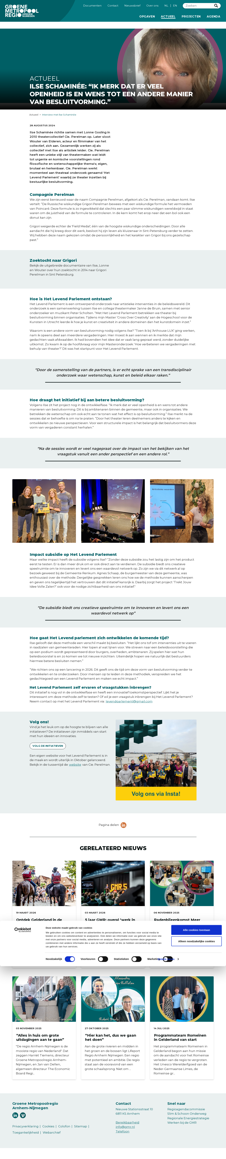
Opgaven (147, 19)
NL (166, 8)
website (75, 764)
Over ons (152, 8)
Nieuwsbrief (132, 8)
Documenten (92, 8)
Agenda (213, 19)
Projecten (191, 19)
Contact (113, 8)
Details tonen (166, 1152)
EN (175, 8)
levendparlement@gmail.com (129, 701)
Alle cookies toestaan (196, 1122)
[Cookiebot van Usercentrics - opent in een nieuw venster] (22, 1125)
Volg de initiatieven (47, 745)
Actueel (169, 19)
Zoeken (216, 8)
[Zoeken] (199, 8)
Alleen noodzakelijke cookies (196, 1134)
